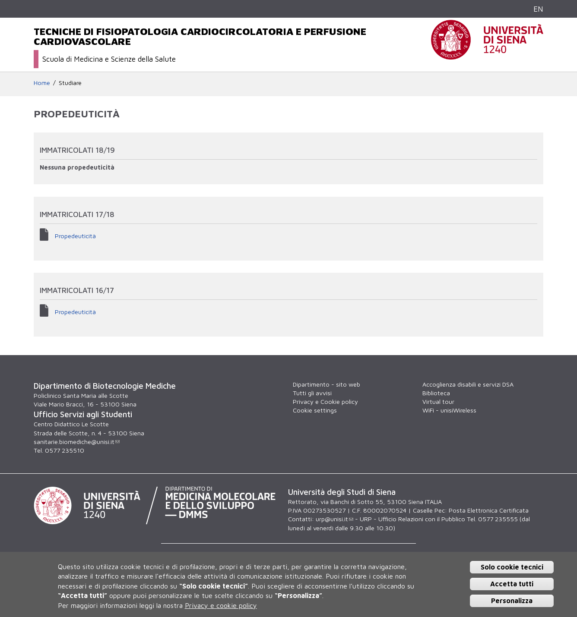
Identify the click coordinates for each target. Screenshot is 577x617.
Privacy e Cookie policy (325, 401)
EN (538, 8)
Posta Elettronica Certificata (489, 510)
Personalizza (512, 600)
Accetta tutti (511, 584)
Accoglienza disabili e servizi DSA (468, 384)
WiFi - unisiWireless (449, 410)
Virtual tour (438, 401)
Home (42, 82)
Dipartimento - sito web (326, 384)
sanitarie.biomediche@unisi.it (77, 441)
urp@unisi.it (334, 519)
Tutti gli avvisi (312, 393)
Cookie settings (315, 410)
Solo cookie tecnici (512, 567)
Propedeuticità (75, 235)
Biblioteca (436, 393)
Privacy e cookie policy (221, 605)
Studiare (70, 82)
